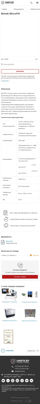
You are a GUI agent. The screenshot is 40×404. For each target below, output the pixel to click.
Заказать (20, 71)
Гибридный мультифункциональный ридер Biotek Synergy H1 (19, 320)
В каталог (7, 351)
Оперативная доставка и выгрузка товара (24, 219)
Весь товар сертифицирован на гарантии (23, 213)
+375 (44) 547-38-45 (21, 366)
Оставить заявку (20, 277)
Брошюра (9, 241)
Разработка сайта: (17, 401)
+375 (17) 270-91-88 (21, 369)
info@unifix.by (20, 371)
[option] (8, 336)
